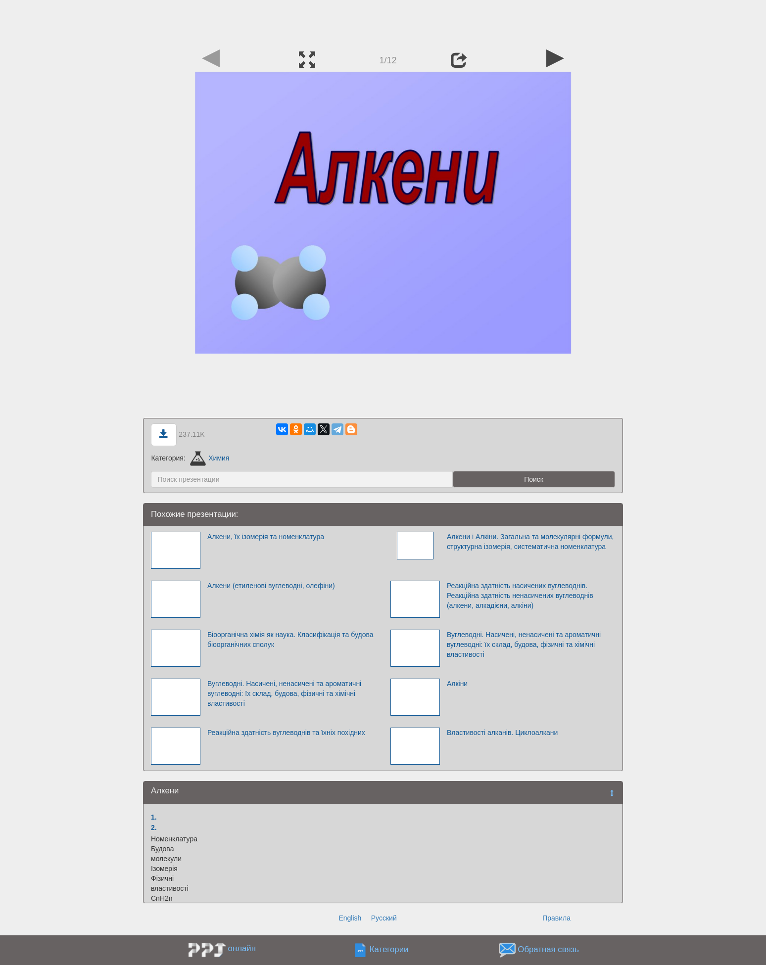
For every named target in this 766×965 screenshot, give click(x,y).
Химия (210, 458)
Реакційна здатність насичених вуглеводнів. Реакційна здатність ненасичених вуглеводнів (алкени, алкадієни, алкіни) (520, 595)
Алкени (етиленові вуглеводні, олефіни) (271, 586)
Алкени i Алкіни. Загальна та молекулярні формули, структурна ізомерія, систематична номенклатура (530, 542)
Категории (389, 949)
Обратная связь (548, 949)
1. (154, 817)
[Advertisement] (383, 22)
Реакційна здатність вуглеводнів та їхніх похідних (286, 732)
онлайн (242, 948)
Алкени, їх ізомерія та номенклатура (265, 537)
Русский (384, 918)
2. (154, 827)
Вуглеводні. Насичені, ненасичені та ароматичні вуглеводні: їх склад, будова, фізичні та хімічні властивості (524, 644)
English (349, 918)
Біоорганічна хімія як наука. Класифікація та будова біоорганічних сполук (290, 639)
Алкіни (457, 684)
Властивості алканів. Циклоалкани (502, 732)
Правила (556, 918)
